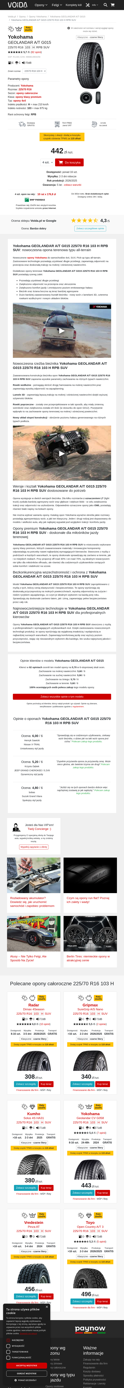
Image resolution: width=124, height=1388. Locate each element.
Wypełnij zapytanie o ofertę (34, 847)
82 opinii (36, 52)
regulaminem (78, 707)
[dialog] (26, 1344)
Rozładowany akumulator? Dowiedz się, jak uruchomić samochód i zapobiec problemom (32, 901)
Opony (41, 5)
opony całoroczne (27, 93)
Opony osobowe (55, 1386)
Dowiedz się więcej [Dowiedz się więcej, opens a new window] (28, 1333)
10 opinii (45, 1024)
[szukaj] (105, 5)
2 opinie (101, 1024)
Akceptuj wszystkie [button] (26, 1365)
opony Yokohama (37, 257)
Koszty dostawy (92, 1371)
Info (95, 5)
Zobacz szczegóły (26, 1084)
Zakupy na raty (91, 1359)
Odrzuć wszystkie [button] (26, 1373)
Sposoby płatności (93, 1375)
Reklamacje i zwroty (94, 1383)
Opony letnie (53, 1359)
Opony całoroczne (56, 1367)
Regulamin (89, 1367)
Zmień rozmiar (14, 71)
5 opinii (101, 1241)
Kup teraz (46, 1084)
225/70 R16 (25, 89)
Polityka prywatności (94, 1379)
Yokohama (27, 85)
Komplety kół (74, 5)
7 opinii (101, 1133)
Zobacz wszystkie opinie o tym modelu (62, 696)
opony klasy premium (28, 97)
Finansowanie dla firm (27, 1090)
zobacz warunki (72, 185)
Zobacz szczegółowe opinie (90, 228)
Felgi (57, 5)
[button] (26, 1380)
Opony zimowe (54, 1363)
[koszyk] (112, 5)
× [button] (47, 1307)
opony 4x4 (19, 100)
